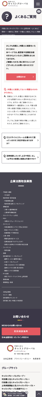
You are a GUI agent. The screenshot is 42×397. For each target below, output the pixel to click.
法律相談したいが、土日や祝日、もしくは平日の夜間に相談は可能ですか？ (21, 157)
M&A (4, 218)
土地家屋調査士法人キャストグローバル (17, 385)
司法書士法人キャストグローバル (15, 379)
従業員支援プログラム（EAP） (13, 241)
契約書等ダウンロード (10, 298)
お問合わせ (20, 76)
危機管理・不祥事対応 (11, 233)
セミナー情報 (7, 295)
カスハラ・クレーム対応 (10, 215)
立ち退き (7, 195)
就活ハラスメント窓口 (11, 230)
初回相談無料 (21, 331)
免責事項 (36, 358)
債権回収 (6, 207)
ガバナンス (6, 224)
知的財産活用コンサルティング (14, 204)
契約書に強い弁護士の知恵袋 (13, 301)
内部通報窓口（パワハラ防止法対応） (16, 227)
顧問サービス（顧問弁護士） (13, 259)
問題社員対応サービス (11, 239)
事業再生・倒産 (8, 282)
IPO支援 (6, 273)
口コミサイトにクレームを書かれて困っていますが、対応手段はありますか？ (20, 140)
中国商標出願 (8, 201)
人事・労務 (6, 236)
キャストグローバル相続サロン (14, 388)
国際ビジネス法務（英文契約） (14, 268)
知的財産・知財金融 (9, 198)
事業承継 (6, 279)
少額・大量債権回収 (10, 209)
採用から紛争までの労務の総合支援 (16, 244)
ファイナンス (7, 247)
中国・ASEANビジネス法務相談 (14, 265)
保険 (4, 253)
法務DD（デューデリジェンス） (14, 221)
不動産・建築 (7, 192)
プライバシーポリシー (22, 358)
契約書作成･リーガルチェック (12, 256)
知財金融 (7, 250)
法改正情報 (7, 292)
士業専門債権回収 (10, 212)
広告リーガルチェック (11, 262)
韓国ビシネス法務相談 (11, 271)
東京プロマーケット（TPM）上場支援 (16, 276)
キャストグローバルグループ (13, 376)
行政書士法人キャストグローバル (15, 382)
